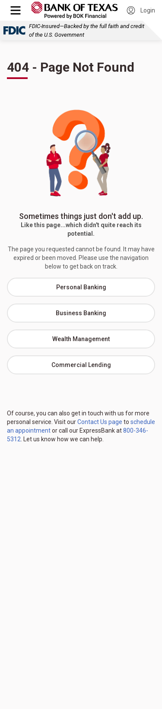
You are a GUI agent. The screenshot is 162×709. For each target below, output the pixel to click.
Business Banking (81, 313)
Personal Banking (81, 287)
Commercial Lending (81, 364)
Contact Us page (99, 421)
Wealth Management (81, 339)
